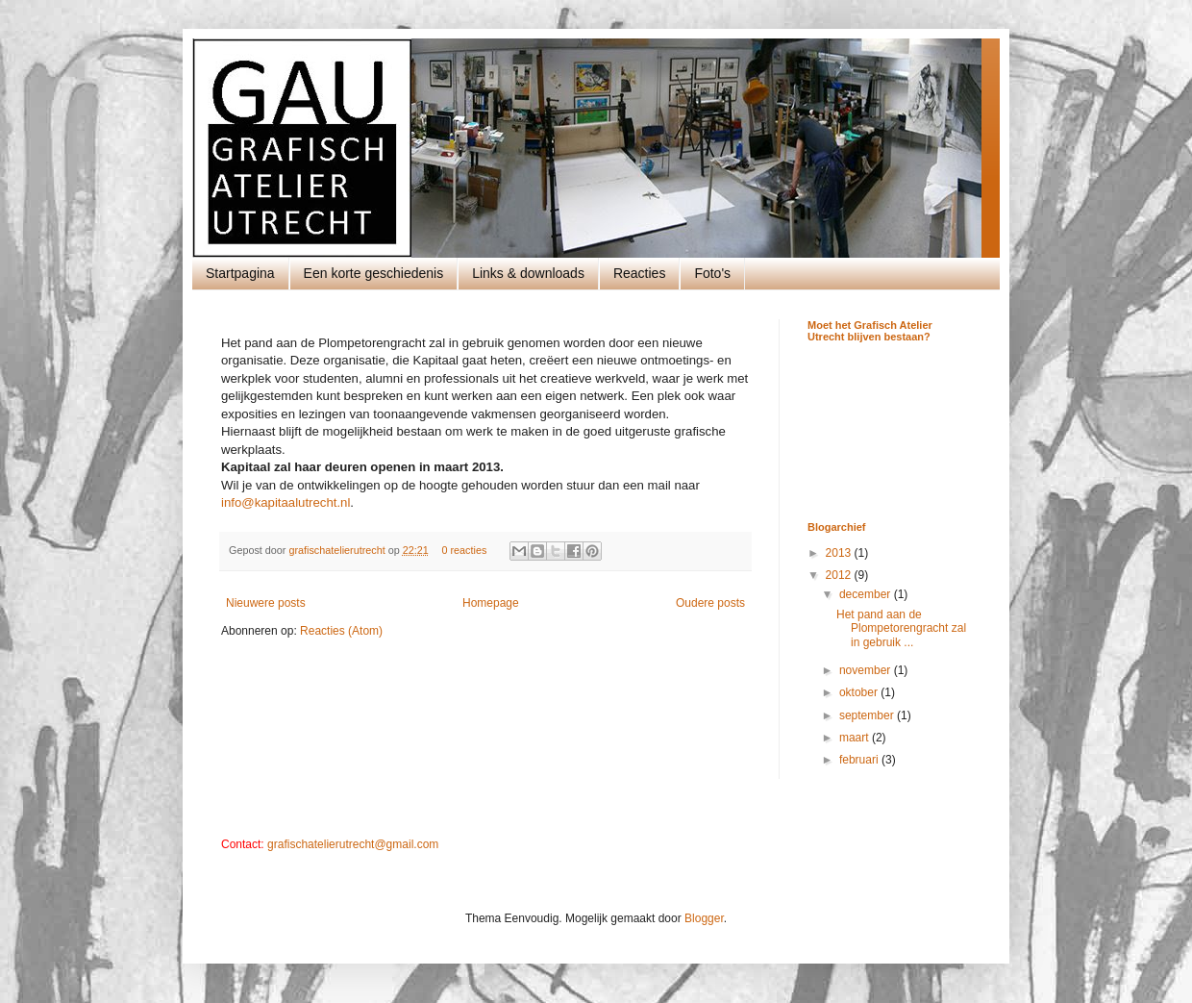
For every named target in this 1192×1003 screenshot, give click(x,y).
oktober (860, 692)
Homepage (490, 603)
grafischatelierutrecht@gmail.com (352, 844)
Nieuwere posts (266, 603)
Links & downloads (528, 273)
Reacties (639, 273)
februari (860, 759)
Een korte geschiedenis (374, 273)
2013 (840, 553)
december (866, 594)
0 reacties (464, 550)
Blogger (704, 918)
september (868, 715)
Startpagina (240, 273)
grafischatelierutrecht (337, 550)
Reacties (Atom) (341, 631)
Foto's (712, 273)
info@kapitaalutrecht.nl (285, 502)
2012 (840, 575)
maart (855, 737)
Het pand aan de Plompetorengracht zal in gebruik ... (901, 628)
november (866, 670)
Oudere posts (710, 603)
